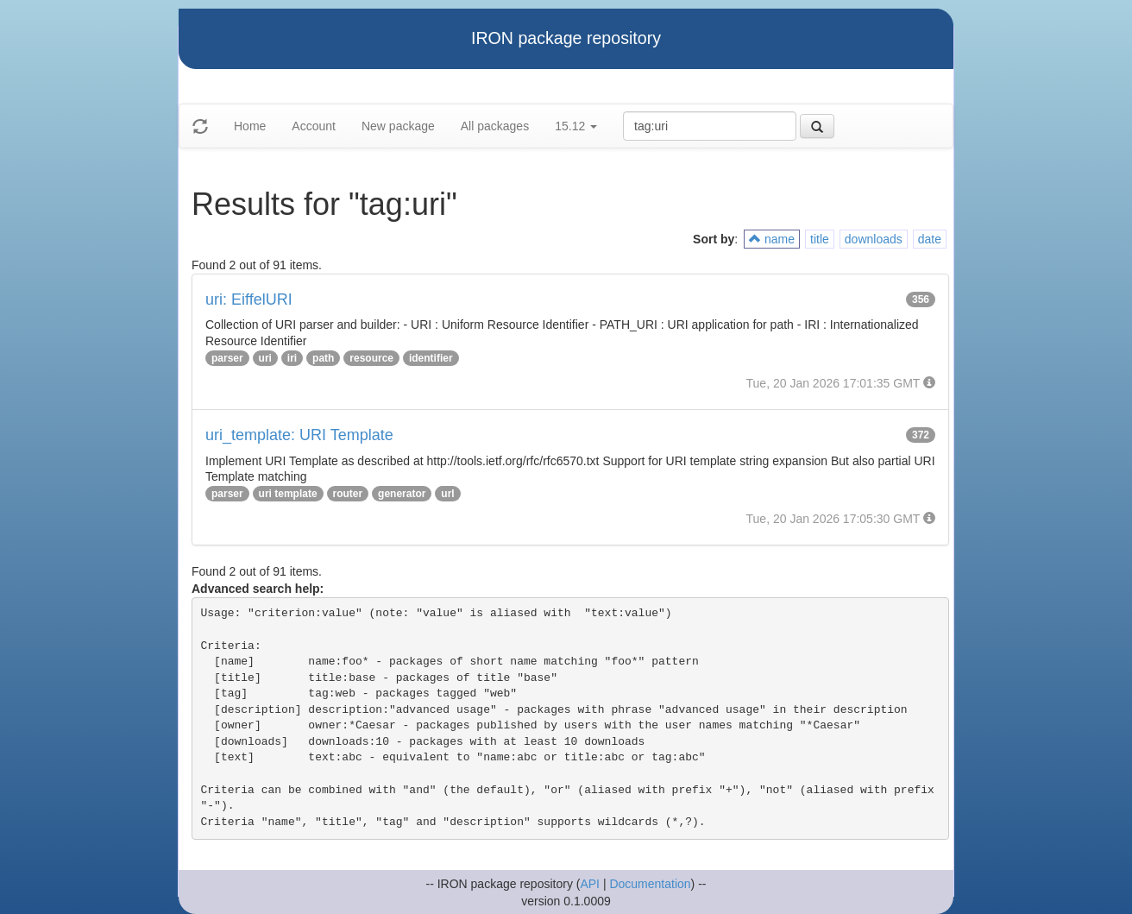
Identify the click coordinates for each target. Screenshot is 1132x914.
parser (227, 358)
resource (371, 358)
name (772, 239)
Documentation (649, 884)
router (348, 494)
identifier (431, 358)
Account (314, 126)
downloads (873, 239)
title (819, 239)
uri (265, 358)
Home (250, 126)
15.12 (576, 126)
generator (401, 494)
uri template (288, 494)
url (447, 494)
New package (398, 126)
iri (292, 358)
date (929, 239)
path (323, 358)
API (590, 884)
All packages (495, 126)
